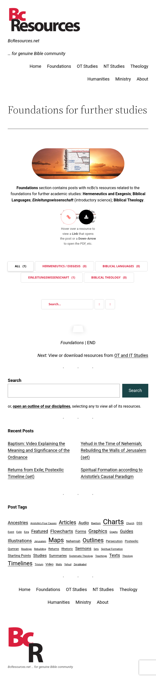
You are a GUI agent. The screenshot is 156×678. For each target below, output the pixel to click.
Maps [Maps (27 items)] (56, 537)
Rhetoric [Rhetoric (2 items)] (67, 546)
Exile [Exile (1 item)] (19, 529)
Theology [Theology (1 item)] (127, 553)
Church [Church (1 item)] (130, 521)
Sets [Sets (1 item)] (96, 546)
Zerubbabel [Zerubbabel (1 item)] (80, 562)
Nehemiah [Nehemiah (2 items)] (73, 539)
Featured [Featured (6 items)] (39, 529)
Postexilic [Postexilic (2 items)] (131, 539)
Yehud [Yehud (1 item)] (67, 562)
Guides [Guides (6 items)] (126, 529)
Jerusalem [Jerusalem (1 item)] (40, 539)
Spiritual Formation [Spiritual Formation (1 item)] (112, 546)
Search (14, 378)
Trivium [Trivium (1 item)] (39, 562)
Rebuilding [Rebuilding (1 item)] (40, 546)
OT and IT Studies (131, 353)
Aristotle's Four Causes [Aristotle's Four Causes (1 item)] (43, 521)
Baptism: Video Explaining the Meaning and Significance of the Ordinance (39, 448)
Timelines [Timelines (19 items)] (20, 561)
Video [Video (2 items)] (50, 562)
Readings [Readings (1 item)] (26, 546)
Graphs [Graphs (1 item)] (113, 529)
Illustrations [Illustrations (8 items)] (20, 538)
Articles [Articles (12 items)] (67, 520)
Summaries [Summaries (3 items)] (58, 554)
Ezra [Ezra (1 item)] (26, 529)
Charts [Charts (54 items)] (113, 520)
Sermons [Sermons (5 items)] (83, 546)
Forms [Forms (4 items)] (80, 529)
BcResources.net (23, 40)
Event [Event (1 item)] (11, 529)
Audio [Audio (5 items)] (83, 520)
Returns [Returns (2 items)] (53, 546)
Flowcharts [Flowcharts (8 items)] (61, 529)
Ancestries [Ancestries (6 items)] (18, 520)
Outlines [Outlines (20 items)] (93, 538)
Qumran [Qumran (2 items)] (13, 546)
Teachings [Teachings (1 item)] (101, 553)
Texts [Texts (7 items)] (114, 553)
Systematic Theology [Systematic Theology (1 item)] (81, 553)
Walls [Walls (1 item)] (59, 562)
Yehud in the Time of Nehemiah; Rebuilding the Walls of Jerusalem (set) (113, 448)
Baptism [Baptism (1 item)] (96, 521)
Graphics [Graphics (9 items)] (97, 529)
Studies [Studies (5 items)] (40, 553)
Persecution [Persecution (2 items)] (114, 539)
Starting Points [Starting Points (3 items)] (19, 554)
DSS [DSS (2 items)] (139, 521)
